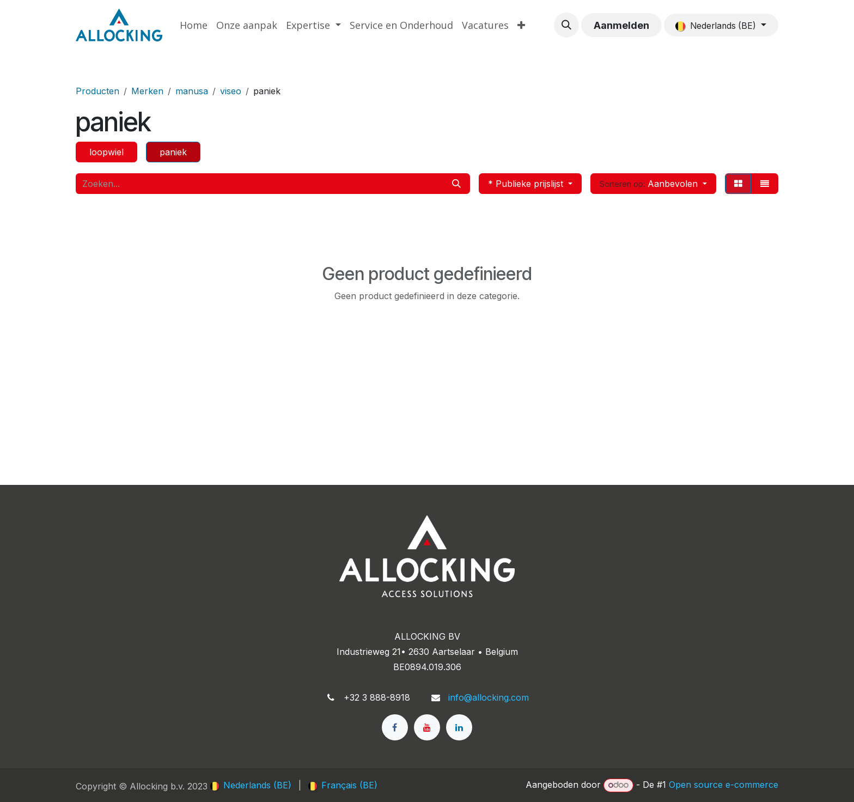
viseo (230, 91)
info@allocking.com (488, 697)
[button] (566, 25)
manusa (191, 91)
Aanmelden (621, 25)
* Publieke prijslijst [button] (527, 183)
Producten (97, 91)
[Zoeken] (456, 183)
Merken (147, 91)
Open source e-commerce (723, 784)
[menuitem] (193, 25)
